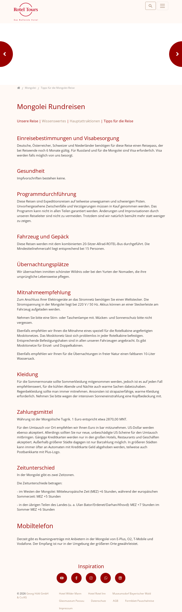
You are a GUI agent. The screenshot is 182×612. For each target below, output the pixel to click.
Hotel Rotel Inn (97, 593)
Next (175, 54)
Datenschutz (98, 601)
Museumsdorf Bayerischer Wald (131, 593)
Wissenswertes (54, 121)
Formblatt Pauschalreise (139, 601)
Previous (6, 54)
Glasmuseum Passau (71, 601)
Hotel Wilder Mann (70, 593)
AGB (115, 601)
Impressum (66, 608)
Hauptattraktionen (85, 121)
